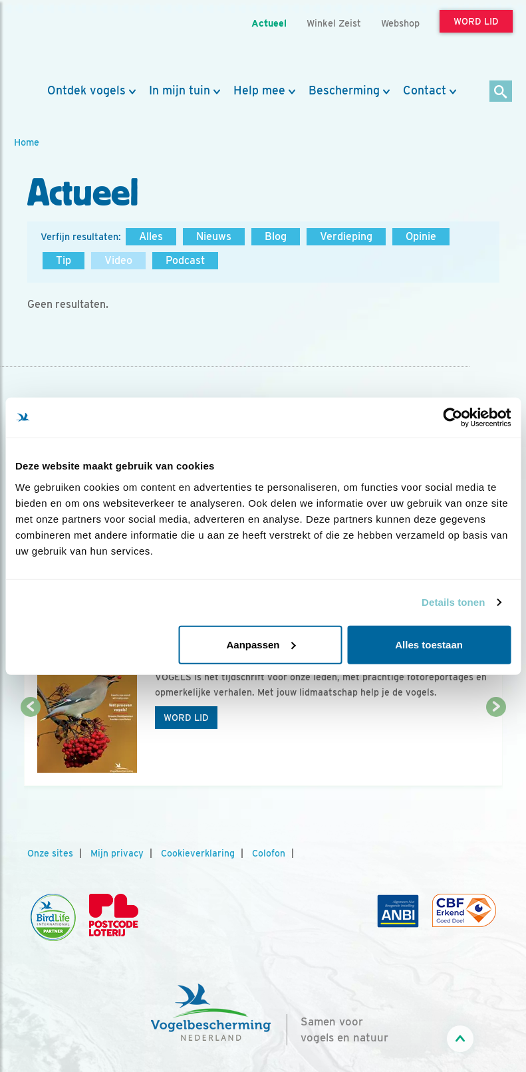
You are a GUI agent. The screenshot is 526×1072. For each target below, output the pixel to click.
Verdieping (346, 236)
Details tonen (453, 602)
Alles (151, 236)
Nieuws (213, 236)
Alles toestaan (429, 644)
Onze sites (50, 853)
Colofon (268, 853)
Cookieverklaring (198, 853)
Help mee (259, 90)
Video (118, 260)
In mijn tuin (179, 90)
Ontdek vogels (86, 90)
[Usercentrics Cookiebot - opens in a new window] (452, 418)
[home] (74, 41)
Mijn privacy (117, 853)
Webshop (400, 23)
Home (26, 142)
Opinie (421, 236)
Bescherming (344, 90)
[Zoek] (501, 92)
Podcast (185, 260)
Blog (276, 236)
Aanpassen (260, 644)
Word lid (186, 717)
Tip (63, 260)
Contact (424, 90)
